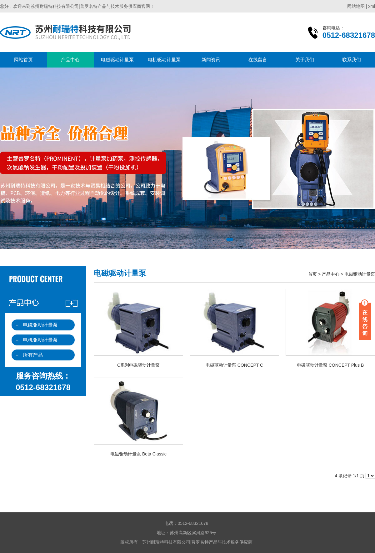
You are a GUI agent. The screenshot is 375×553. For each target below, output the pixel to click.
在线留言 (257, 59)
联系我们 (351, 59)
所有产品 (33, 355)
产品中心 (70, 59)
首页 (312, 274)
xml (371, 6)
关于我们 (304, 59)
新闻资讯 (211, 59)
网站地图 (356, 6)
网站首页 (23, 59)
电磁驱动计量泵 (117, 59)
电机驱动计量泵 (164, 59)
